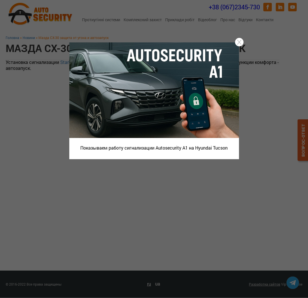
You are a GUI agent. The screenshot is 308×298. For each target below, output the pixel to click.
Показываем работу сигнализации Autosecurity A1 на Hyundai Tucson (154, 148)
